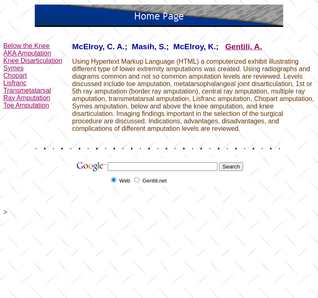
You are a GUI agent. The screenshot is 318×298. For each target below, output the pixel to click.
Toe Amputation (26, 105)
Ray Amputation (26, 97)
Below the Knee (26, 45)
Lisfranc (14, 83)
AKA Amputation (27, 53)
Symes (13, 68)
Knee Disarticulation (32, 60)
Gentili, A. (243, 46)
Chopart (15, 75)
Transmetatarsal (27, 90)
